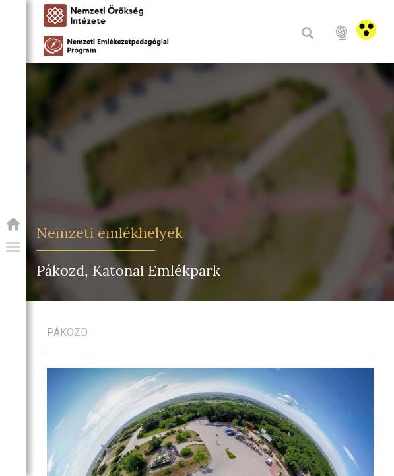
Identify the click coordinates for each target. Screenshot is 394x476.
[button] (13, 247)
